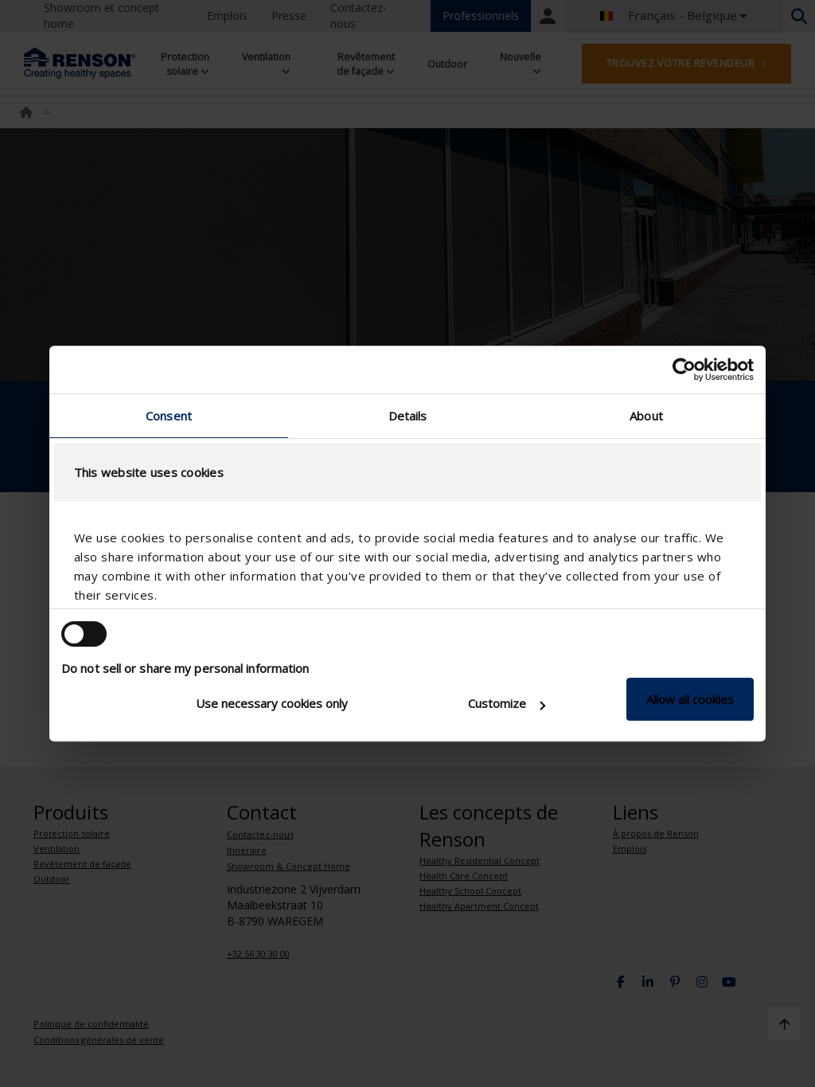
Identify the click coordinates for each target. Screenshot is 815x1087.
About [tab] (646, 416)
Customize (506, 703)
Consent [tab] (169, 416)
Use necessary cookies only (272, 703)
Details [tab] (407, 416)
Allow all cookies (690, 699)
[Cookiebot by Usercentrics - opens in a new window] (684, 369)
